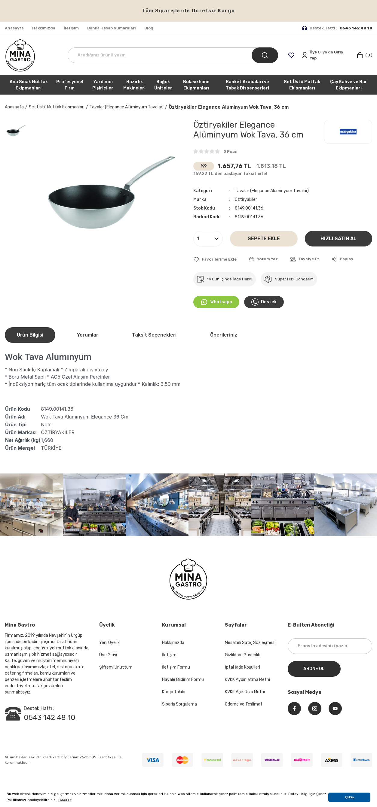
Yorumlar (87, 335)
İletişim (169, 654)
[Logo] (20, 55)
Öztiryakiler (246, 199)
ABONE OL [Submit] (314, 668)
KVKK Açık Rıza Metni (245, 691)
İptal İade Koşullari (242, 667)
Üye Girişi (108, 654)
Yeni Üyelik (109, 642)
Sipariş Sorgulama (179, 704)
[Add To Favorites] (215, 259)
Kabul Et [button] (65, 800)
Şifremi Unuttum (116, 667)
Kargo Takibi (173, 691)
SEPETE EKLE (264, 238)
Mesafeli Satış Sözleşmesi (250, 642)
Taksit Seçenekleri (154, 335)
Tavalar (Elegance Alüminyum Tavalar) (272, 190)
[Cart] (364, 55)
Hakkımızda (173, 642)
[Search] (173, 55)
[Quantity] (208, 238)
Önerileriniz (223, 335)
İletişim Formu (176, 667)
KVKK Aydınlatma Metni (247, 679)
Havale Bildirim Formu (183, 679)
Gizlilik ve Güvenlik (242, 654)
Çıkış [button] (349, 797)
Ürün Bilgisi (30, 335)
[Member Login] (326, 55)
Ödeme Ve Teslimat (243, 704)
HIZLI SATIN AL (338, 238)
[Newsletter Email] (330, 646)
